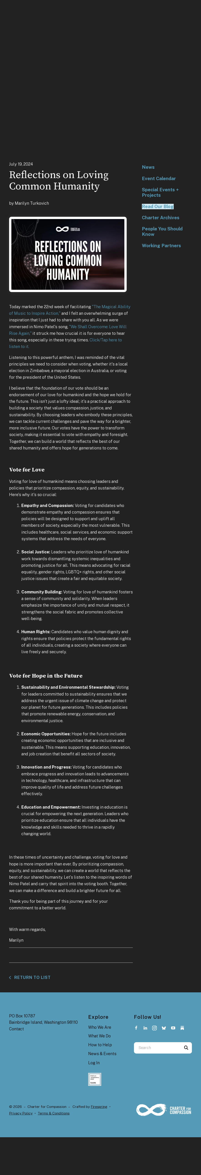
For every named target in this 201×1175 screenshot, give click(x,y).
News (148, 167)
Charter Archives (160, 217)
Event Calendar (159, 178)
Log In (94, 1062)
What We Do (99, 1036)
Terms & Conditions (54, 1113)
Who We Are (99, 1027)
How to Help (100, 1044)
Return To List (32, 977)
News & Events (102, 1053)
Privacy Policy (21, 1113)
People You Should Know (162, 231)
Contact (16, 1028)
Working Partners (161, 245)
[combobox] (157, 1048)
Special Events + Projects (160, 192)
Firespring (99, 1106)
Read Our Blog (158, 206)
